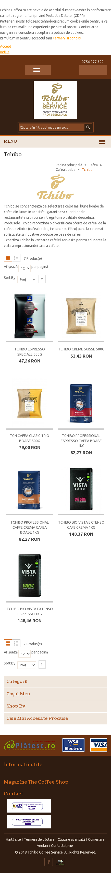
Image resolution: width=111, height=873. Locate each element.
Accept (5, 46)
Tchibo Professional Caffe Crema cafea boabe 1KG (29, 527)
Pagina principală (69, 165)
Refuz (4, 52)
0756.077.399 (93, 62)
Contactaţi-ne (62, 846)
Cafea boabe (66, 170)
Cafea (93, 165)
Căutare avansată (71, 839)
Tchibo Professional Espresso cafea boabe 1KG (81, 441)
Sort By (9, 278)
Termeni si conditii (67, 38)
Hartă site (13, 839)
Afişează (11, 267)
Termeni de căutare (39, 839)
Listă (16, 258)
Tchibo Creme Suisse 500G (81, 349)
